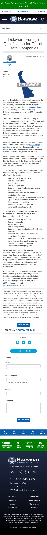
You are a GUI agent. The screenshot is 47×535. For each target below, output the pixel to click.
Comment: (9, 400)
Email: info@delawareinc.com (23, 490)
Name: (7, 362)
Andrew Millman (25, 329)
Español (23, 11)
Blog (32, 432)
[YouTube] (27, 472)
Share (23, 432)
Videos (14, 432)
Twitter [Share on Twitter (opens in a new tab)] (23, 342)
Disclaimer (34, 497)
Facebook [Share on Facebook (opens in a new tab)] (18, 342)
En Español (12, 497)
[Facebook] (12, 472)
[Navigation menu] (4, 19)
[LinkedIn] (34, 472)
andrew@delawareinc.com (13, 285)
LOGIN (41, 11)
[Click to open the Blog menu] (41, 29)
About (5, 432)
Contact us (12, 508)
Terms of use (34, 504)
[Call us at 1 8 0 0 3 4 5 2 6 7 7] (22, 479)
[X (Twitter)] (20, 472)
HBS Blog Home (23, 324)
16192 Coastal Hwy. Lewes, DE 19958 (23, 467)
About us (12, 500)
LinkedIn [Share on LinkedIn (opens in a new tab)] (29, 342)
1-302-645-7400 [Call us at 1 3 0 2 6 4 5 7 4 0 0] (18, 483)
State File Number (14, 183)
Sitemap (34, 508)
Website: (8, 389)
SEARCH (6, 11)
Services (42, 432)
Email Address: (11, 376)
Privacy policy (34, 500)
